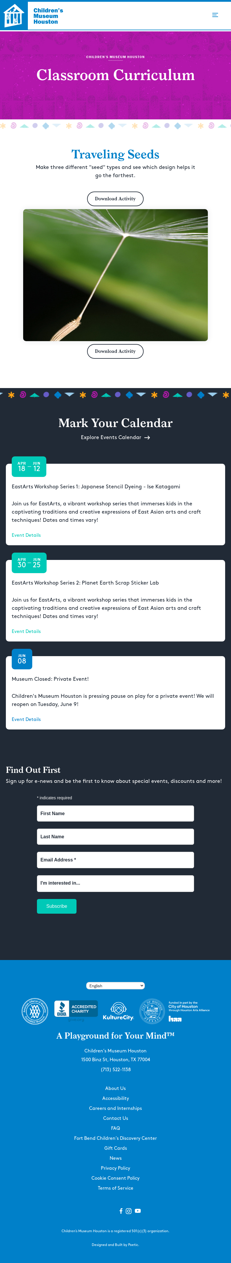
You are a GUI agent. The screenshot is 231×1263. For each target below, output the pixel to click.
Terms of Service (115, 1188)
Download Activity (115, 199)
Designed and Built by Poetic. (115, 1245)
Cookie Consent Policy (115, 1178)
